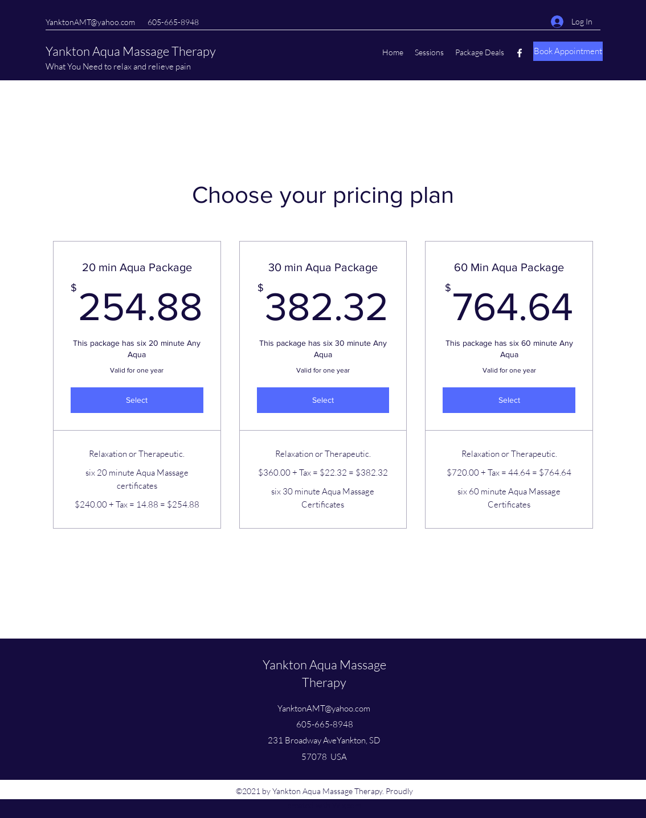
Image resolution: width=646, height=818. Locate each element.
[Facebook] (519, 53)
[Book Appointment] (568, 51)
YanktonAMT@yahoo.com (90, 22)
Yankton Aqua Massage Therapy (131, 51)
